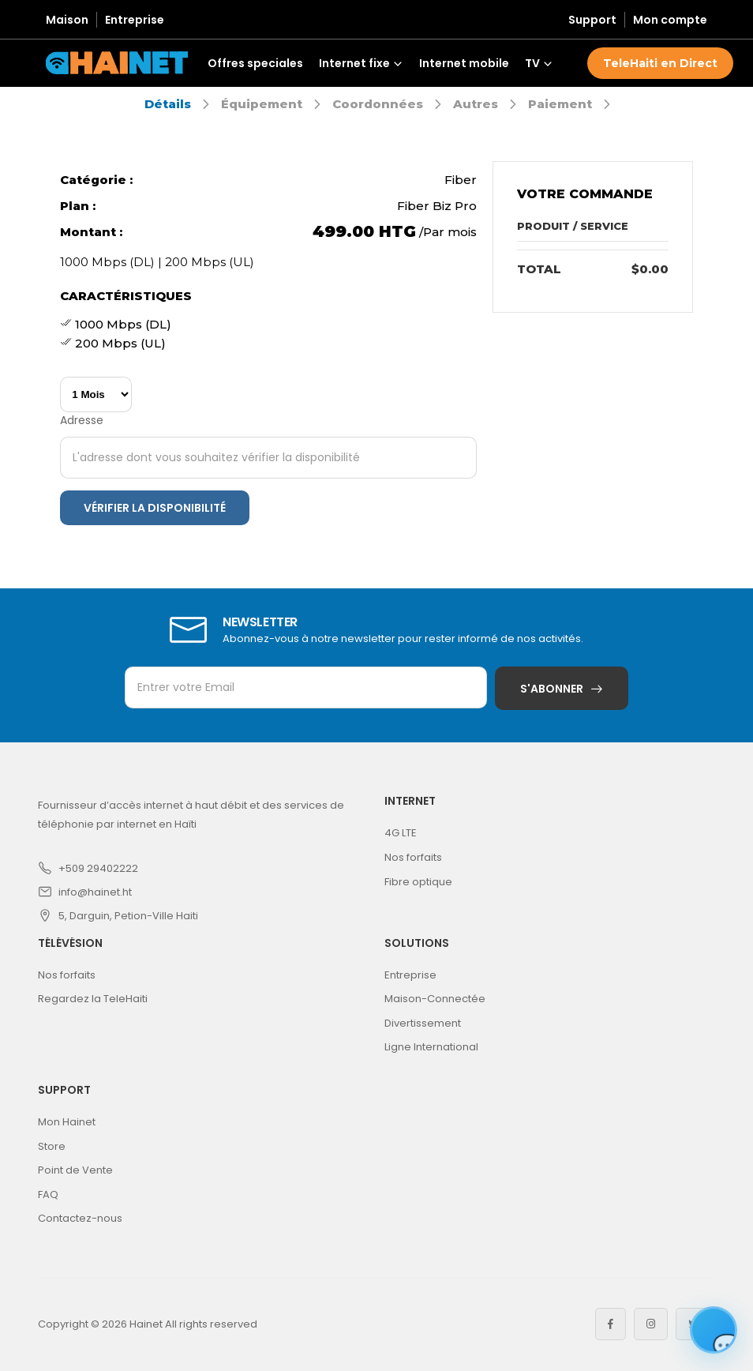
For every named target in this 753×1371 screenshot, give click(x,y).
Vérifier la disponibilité (155, 508)
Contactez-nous (80, 1218)
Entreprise (134, 20)
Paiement (560, 103)
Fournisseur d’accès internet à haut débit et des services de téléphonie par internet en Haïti (191, 815)
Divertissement (422, 1023)
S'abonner (551, 689)
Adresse (81, 420)
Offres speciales (255, 63)
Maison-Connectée (434, 998)
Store (52, 1146)
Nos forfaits (413, 857)
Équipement (261, 103)
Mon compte (670, 20)
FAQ (48, 1194)
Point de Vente (75, 1170)
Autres (475, 103)
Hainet (146, 1324)
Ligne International (431, 1046)
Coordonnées (377, 103)
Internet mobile (464, 63)
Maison (67, 20)
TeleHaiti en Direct (660, 63)
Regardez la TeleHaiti (93, 998)
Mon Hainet (67, 1121)
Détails (167, 103)
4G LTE (400, 832)
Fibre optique (418, 881)
